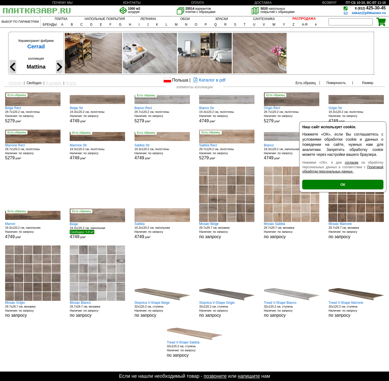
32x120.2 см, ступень (162, 309)
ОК (342, 185)
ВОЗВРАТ (329, 3)
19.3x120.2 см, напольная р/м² (291, 151)
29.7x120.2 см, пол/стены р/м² (33, 114)
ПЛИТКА (61, 19)
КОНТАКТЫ (132, 3)
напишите (249, 376)
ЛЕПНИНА (148, 19)
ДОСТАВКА (263, 3)
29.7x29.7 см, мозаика (226, 230)
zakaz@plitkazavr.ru (369, 13)
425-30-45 (370, 8)
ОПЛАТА (197, 3)
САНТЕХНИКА (264, 19)
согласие (351, 162)
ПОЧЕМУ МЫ (62, 3)
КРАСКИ (222, 19)
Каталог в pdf (209, 80)
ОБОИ (185, 19)
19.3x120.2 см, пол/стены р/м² (97, 114)
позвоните (215, 376)
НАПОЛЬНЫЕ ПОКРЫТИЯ (105, 19)
